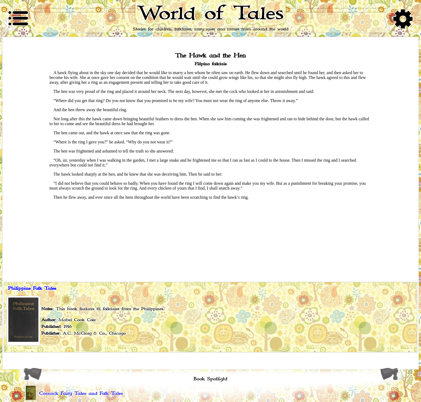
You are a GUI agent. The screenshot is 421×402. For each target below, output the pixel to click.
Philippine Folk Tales (32, 288)
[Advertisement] (210, 241)
